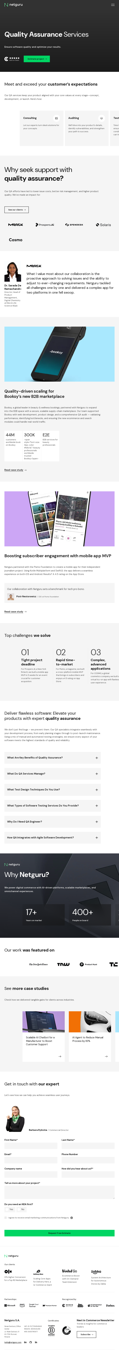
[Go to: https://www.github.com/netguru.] (31, 1335)
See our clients (17, 209)
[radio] (9, 1202)
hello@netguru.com (12, 1335)
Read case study (15, 470)
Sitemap (111, 1349)
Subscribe (87, 1327)
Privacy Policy (84, 1349)
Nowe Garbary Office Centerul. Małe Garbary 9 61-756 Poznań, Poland (12, 1324)
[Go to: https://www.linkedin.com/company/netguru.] (36, 1335)
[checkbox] (30, 1202)
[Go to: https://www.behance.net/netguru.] (25, 1335)
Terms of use (99, 1349)
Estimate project (37, 58)
